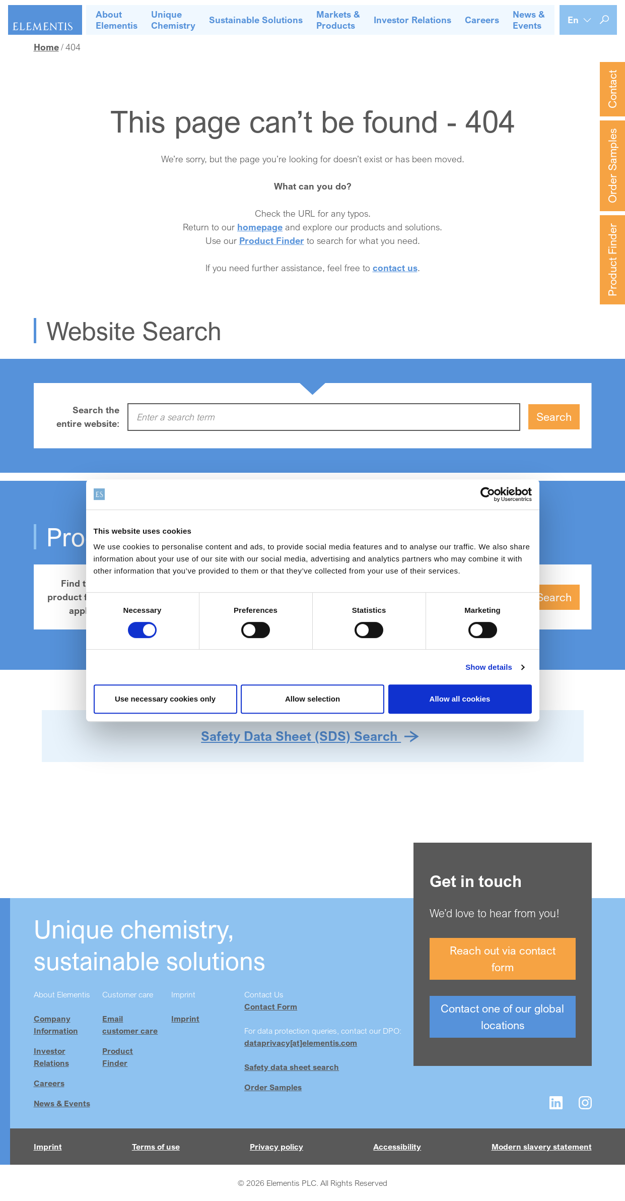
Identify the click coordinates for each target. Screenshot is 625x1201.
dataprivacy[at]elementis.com (300, 1043)
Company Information (56, 1025)
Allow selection (312, 698)
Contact (612, 89)
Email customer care (130, 1025)
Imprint (185, 1019)
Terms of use (156, 1147)
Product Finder (612, 259)
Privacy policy (276, 1147)
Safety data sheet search (291, 1067)
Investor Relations (51, 1057)
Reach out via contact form (502, 958)
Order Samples (612, 166)
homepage (260, 226)
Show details (488, 667)
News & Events (62, 1103)
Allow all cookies (460, 698)
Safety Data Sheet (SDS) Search (301, 736)
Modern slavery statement (542, 1147)
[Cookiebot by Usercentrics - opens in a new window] (488, 494)
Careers (49, 1083)
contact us (395, 267)
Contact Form (270, 1006)
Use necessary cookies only (165, 698)
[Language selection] (580, 20)
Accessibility (397, 1147)
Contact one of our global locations (502, 1016)
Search (554, 416)
